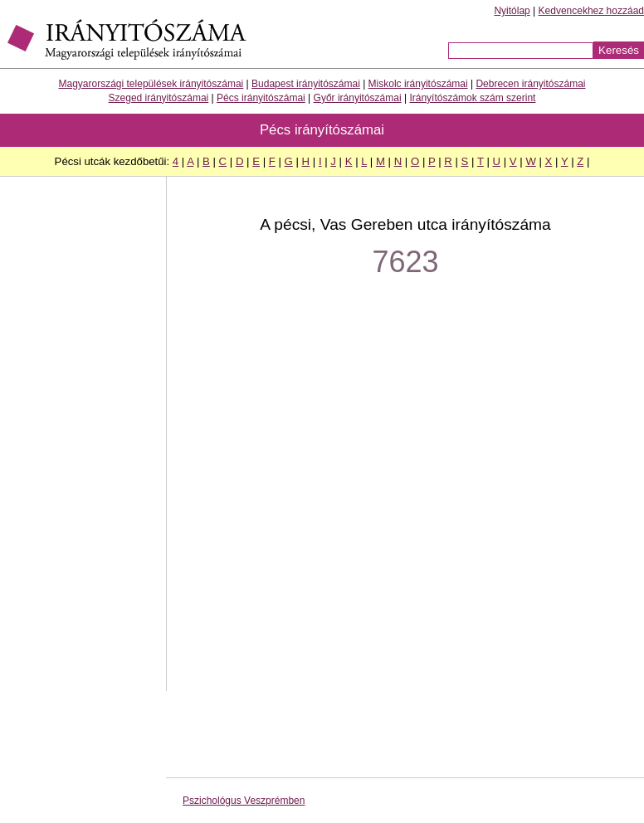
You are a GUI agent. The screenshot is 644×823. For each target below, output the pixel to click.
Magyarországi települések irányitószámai (151, 84)
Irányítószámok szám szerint (472, 98)
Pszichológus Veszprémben (244, 800)
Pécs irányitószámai (261, 98)
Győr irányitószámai (358, 98)
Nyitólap (511, 11)
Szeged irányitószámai (159, 98)
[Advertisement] (83, 442)
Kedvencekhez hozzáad (591, 11)
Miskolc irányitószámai (418, 84)
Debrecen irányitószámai (530, 84)
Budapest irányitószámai (305, 84)
